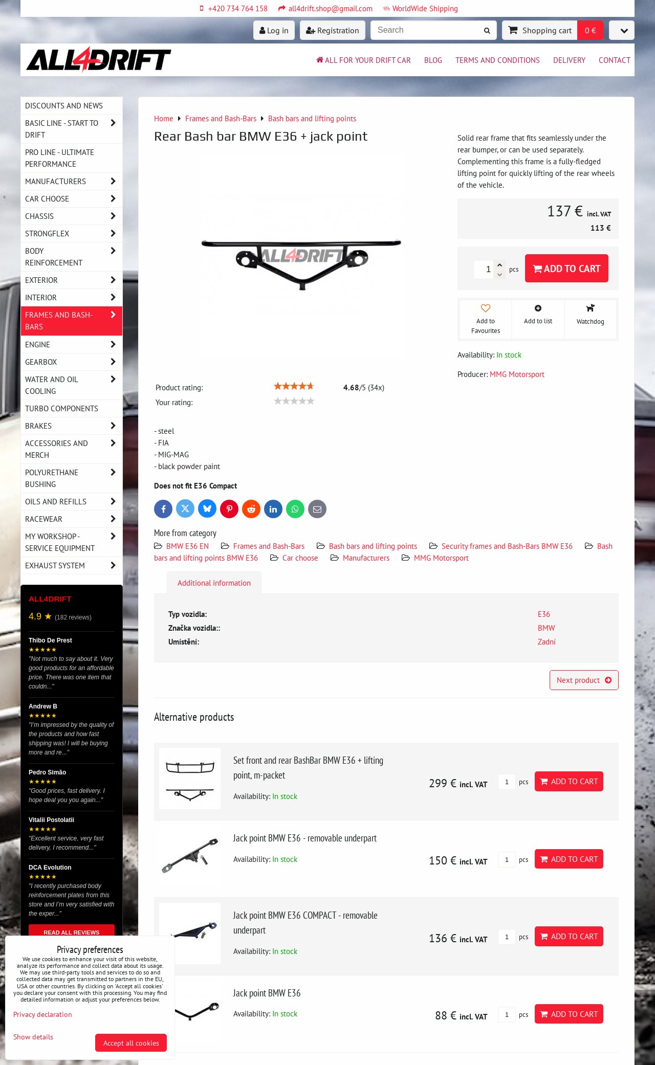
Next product (584, 680)
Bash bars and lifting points (373, 546)
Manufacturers (366, 557)
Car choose (300, 557)
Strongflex (73, 233)
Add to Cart (567, 268)
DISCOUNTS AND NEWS (64, 105)
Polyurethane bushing (73, 478)
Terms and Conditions (497, 60)
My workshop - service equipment (73, 542)
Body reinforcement (73, 256)
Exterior (73, 280)
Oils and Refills (73, 501)
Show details (33, 1037)
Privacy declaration (42, 1014)
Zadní (547, 641)
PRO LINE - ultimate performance (59, 158)
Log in (274, 30)
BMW (546, 628)
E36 (544, 614)
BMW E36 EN (187, 546)
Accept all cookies (131, 1043)
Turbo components (61, 408)
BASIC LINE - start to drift (73, 129)
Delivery (569, 60)
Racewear (73, 519)
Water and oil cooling (73, 385)
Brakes (73, 425)
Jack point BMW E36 (267, 992)
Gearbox (73, 361)
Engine (73, 344)
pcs (513, 782)
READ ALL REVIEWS (72, 932)
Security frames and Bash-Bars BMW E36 (507, 546)
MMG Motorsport (441, 557)
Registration (332, 30)
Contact (614, 60)
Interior (73, 297)
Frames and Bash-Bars (268, 546)
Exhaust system (73, 565)
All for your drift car (363, 60)
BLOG (433, 60)
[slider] (294, 386)
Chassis (73, 216)
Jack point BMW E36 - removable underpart (305, 837)
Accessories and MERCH (73, 449)
